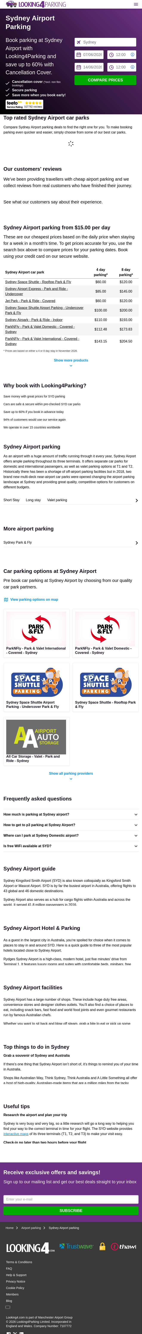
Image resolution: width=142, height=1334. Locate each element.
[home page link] (35, 4)
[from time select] (121, 54)
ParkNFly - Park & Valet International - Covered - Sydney (42, 341)
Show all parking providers (71, 777)
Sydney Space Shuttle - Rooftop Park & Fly (38, 282)
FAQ (9, 1268)
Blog (9, 1301)
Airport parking (31, 1228)
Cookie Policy (15, 1288)
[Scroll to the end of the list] (137, 501)
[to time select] (121, 67)
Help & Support (16, 1275)
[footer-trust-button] (97, 1246)
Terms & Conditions (19, 1262)
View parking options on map (30, 599)
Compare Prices (105, 80)
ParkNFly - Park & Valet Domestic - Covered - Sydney (40, 329)
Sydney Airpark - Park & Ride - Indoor (34, 320)
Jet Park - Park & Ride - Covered (30, 301)
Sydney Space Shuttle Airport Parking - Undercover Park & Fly (44, 310)
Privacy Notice (15, 1281)
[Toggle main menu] (136, 4)
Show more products (71, 363)
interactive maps (16, 1134)
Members (12, 1294)
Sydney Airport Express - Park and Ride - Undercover (36, 291)
